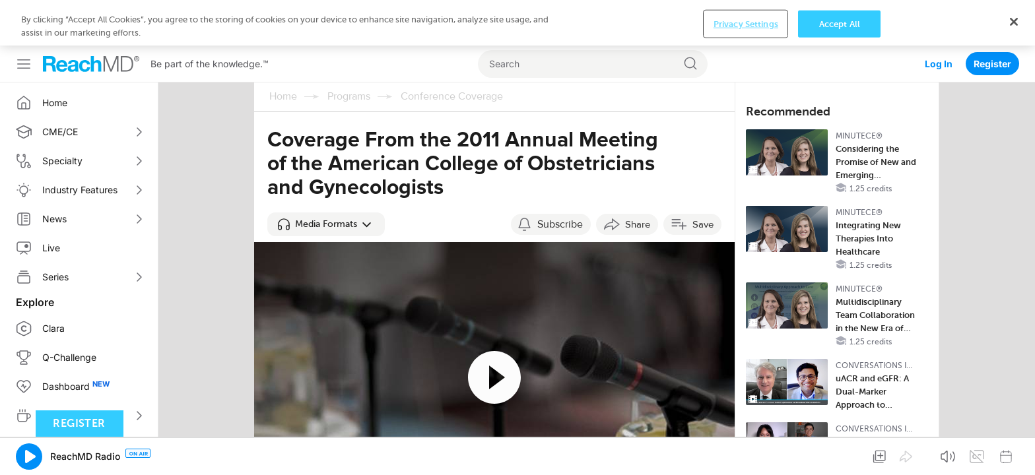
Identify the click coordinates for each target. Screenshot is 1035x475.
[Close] (1013, 452)
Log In (938, 18)
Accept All (839, 454)
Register (992, 18)
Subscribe (560, 178)
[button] (326, 179)
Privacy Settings (746, 454)
